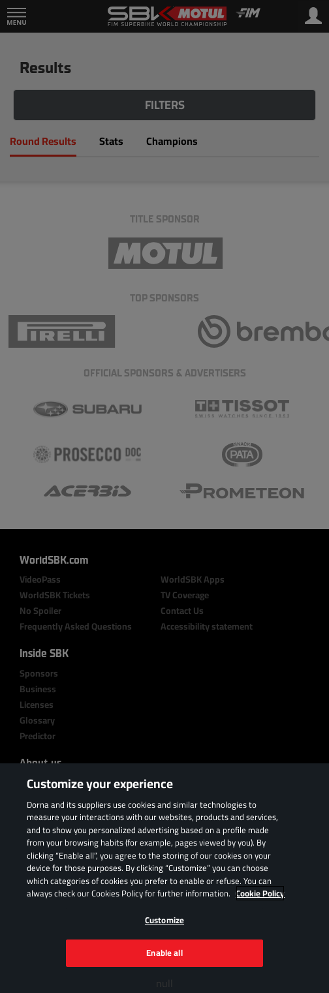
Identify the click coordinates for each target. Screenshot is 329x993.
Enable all (164, 952)
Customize (164, 920)
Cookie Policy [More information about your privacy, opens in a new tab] (260, 893)
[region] (164, 878)
